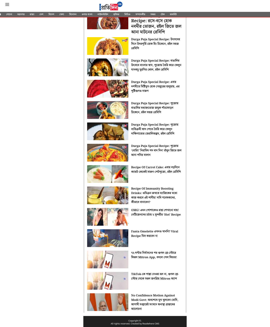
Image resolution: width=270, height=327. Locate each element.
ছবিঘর (116, 14)
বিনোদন (73, 14)
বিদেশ (51, 14)
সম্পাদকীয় (140, 14)
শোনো (9, 14)
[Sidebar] (7, 4)
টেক (163, 14)
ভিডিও (127, 14)
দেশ (41, 14)
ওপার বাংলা (87, 14)
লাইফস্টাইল (103, 14)
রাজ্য (32, 14)
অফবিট (173, 14)
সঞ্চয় (152, 14)
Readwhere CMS (150, 323)
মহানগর (21, 14)
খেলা (61, 14)
